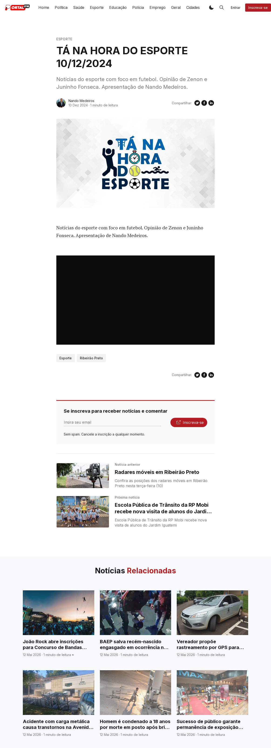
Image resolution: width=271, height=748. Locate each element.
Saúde (78, 7)
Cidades (193, 7)
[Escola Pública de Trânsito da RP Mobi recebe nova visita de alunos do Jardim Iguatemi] (82, 512)
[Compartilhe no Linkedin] (211, 102)
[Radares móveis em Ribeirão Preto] (82, 476)
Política (61, 7)
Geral (176, 7)
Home (43, 7)
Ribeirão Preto (91, 358)
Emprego (157, 7)
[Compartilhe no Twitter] (197, 102)
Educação (118, 7)
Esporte (97, 7)
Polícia (138, 7)
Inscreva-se (258, 8)
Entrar (235, 8)
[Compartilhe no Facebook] (204, 102)
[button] (211, 7)
